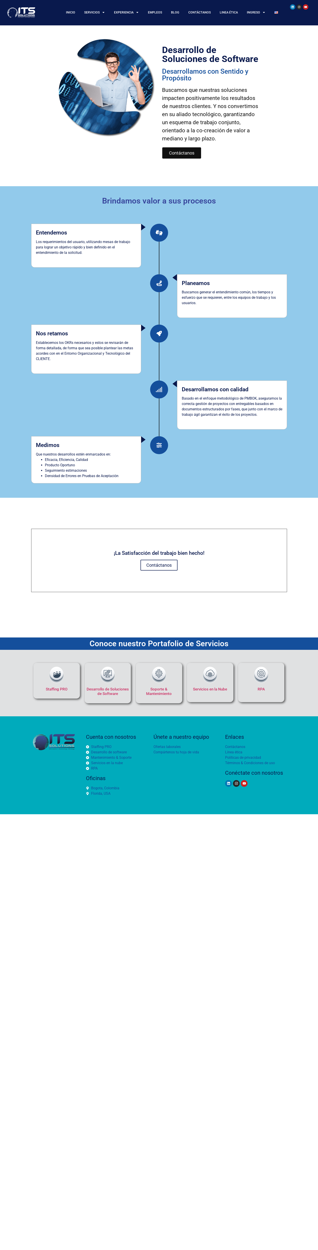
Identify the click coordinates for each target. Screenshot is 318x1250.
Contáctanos (159, 565)
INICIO (70, 12)
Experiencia (126, 12)
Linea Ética (229, 12)
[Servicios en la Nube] (210, 675)
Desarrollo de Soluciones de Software (108, 691)
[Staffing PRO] (56, 675)
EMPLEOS (155, 12)
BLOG (175, 12)
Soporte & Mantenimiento (159, 691)
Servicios (94, 12)
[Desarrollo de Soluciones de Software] (107, 675)
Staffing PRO (57, 689)
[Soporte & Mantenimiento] (158, 675)
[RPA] (261, 675)
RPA (261, 689)
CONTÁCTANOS (199, 12)
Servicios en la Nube (210, 689)
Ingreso (256, 12)
